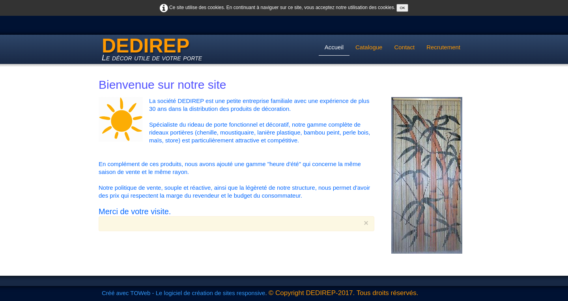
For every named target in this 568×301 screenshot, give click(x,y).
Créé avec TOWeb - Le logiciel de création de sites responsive (183, 293)
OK (402, 8)
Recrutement (443, 47)
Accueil (334, 47)
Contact (404, 47)
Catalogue (368, 47)
